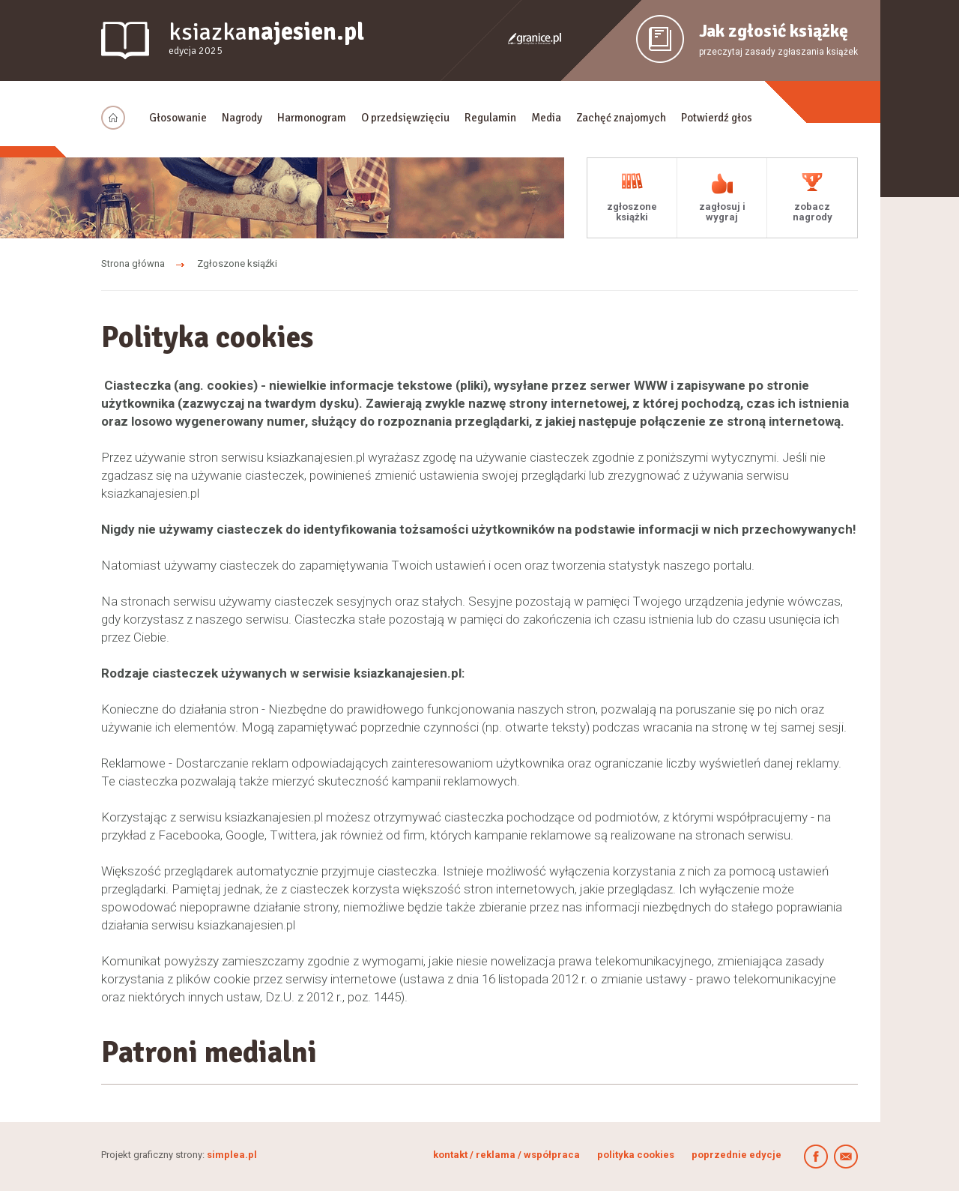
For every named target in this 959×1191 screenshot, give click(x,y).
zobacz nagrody (812, 212)
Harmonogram (311, 117)
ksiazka (266, 38)
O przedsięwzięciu (405, 117)
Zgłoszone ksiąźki (237, 263)
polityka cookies (635, 1154)
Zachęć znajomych (621, 117)
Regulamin (490, 117)
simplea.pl (232, 1154)
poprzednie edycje (736, 1154)
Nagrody (242, 117)
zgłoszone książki (632, 212)
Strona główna (133, 263)
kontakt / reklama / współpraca (507, 1154)
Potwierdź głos (716, 117)
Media (546, 117)
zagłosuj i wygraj (722, 212)
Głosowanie (178, 117)
